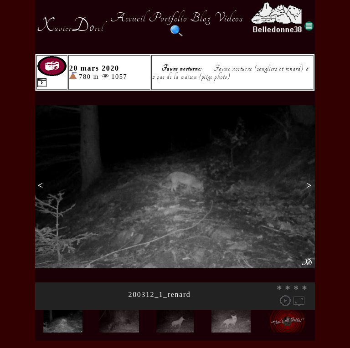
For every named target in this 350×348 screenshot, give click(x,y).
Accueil (127, 17)
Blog (200, 17)
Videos (228, 17)
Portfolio (168, 17)
